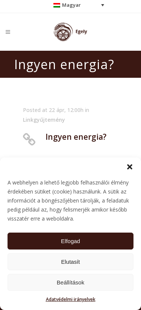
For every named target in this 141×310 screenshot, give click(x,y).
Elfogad (70, 241)
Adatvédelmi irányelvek (71, 299)
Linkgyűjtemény (44, 119)
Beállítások (70, 282)
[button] (129, 167)
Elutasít (70, 262)
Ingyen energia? (75, 137)
